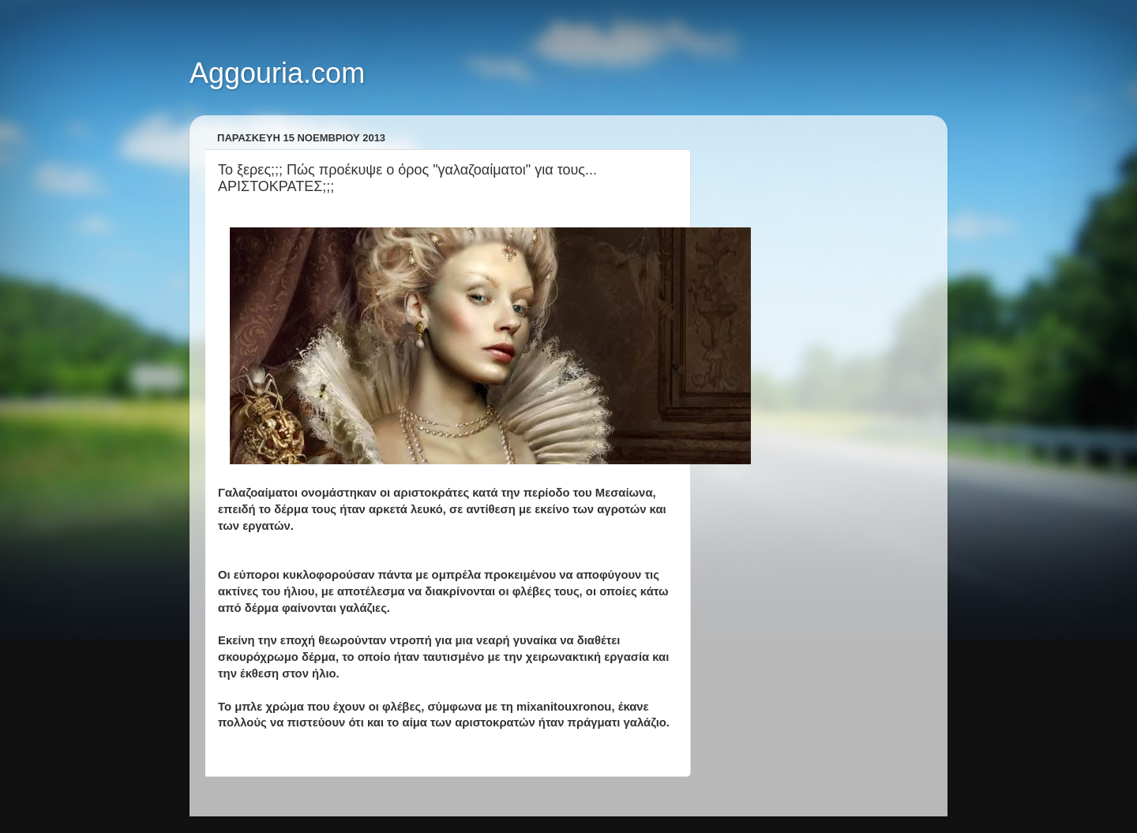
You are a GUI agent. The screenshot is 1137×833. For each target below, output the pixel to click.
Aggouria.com (277, 73)
